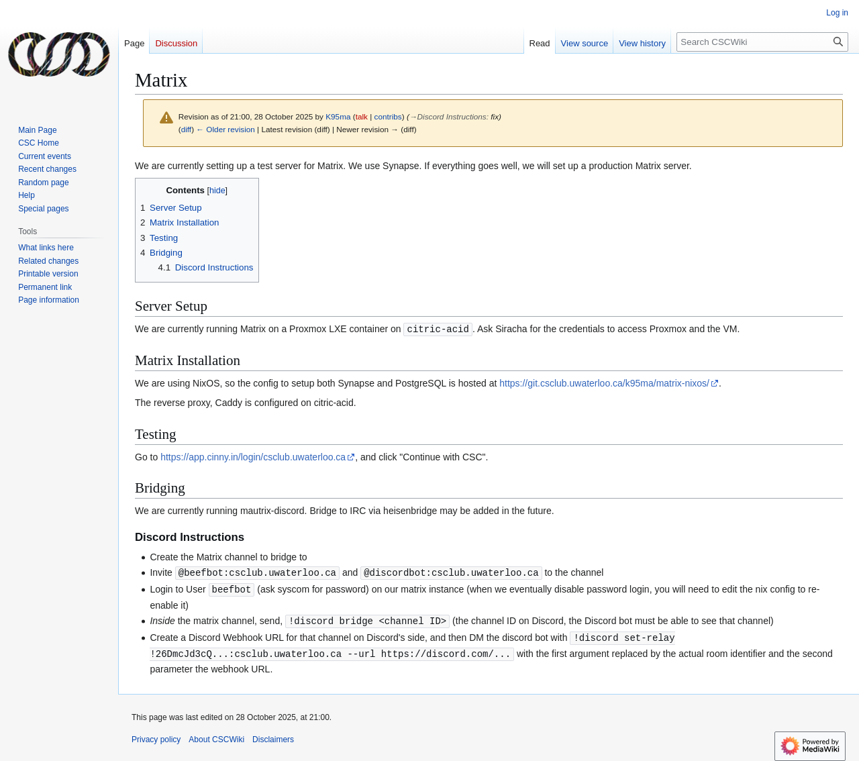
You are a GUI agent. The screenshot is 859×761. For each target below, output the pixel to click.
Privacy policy (156, 735)
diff (186, 129)
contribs (388, 116)
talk (362, 116)
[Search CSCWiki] (762, 42)
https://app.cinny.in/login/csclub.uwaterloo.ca (253, 456)
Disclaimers (273, 735)
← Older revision (225, 129)
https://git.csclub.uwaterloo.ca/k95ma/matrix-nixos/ (604, 382)
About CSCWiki (216, 735)
